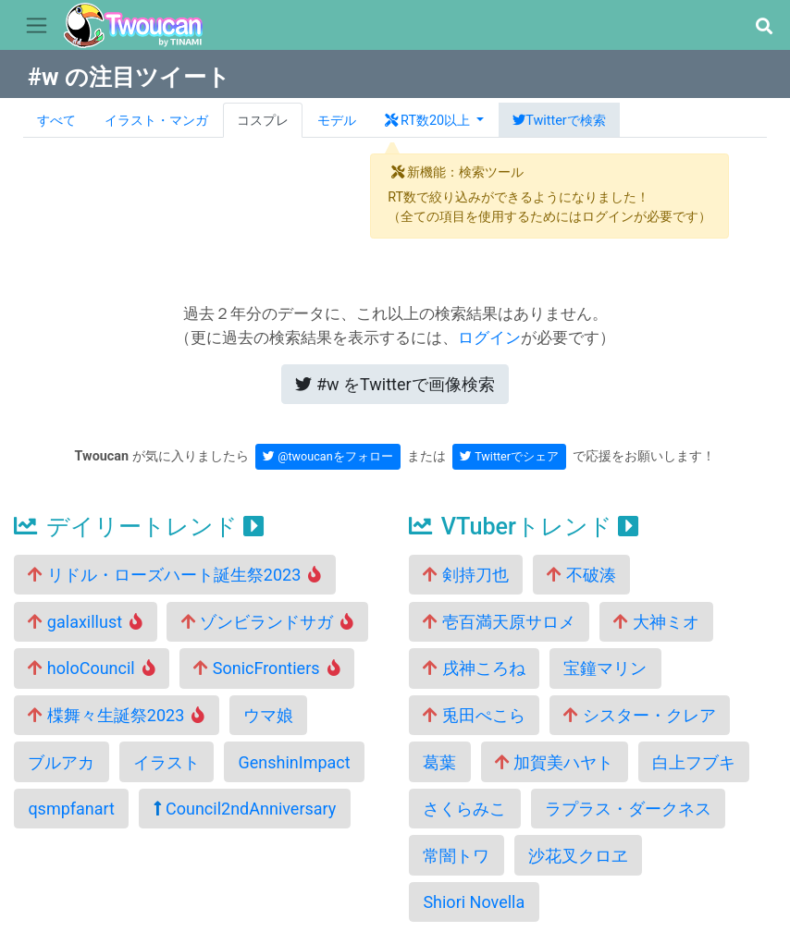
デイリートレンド (139, 526)
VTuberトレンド (523, 526)
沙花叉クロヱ (578, 855)
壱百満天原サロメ (498, 622)
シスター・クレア (639, 715)
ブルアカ (61, 762)
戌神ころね (474, 668)
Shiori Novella (474, 902)
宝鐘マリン (605, 668)
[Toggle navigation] (36, 26)
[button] (763, 26)
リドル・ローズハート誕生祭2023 (174, 574)
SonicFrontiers (266, 668)
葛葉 (439, 762)
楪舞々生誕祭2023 (116, 715)
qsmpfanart (71, 808)
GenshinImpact (294, 762)
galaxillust (85, 622)
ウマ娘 (268, 715)
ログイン (489, 337)
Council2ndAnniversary (245, 808)
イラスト (166, 762)
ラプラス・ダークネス (628, 808)
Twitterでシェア (509, 456)
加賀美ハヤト (554, 762)
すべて (56, 121)
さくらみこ (464, 808)
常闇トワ (456, 855)
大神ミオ (655, 622)
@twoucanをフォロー (328, 456)
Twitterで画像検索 (394, 384)
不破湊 (581, 574)
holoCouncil (91, 668)
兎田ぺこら (474, 715)
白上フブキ (693, 762)
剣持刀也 (465, 574)
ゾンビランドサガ (267, 622)
